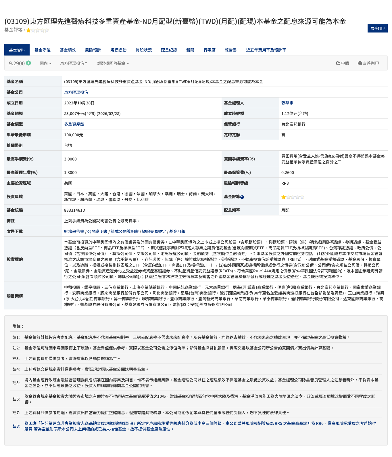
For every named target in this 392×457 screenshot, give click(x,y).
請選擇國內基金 (113, 63)
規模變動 (118, 50)
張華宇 (287, 103)
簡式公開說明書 (125, 231)
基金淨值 (42, 50)
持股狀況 (144, 50)
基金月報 (177, 231)
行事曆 (209, 50)
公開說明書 (97, 231)
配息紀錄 (169, 50)
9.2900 (20, 63)
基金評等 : (26, 29)
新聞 (190, 50)
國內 (45, 63)
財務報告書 (74, 231)
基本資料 (17, 50)
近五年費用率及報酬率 (266, 50)
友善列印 (378, 28)
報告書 (231, 50)
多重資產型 (74, 124)
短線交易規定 (154, 231)
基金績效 (68, 50)
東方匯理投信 (73, 63)
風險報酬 (93, 50)
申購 (342, 63)
